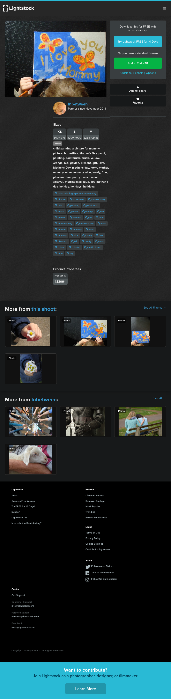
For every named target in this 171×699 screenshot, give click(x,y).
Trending (90, 512)
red (100, 211)
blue (59, 253)
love (100, 217)
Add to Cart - (138, 63)
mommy (61, 235)
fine (99, 235)
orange (87, 211)
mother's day (96, 199)
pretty (86, 241)
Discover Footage (95, 501)
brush (59, 211)
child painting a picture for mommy (75, 193)
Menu (164, 8)
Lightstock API (19, 517)
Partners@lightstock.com (25, 616)
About (15, 495)
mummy (76, 229)
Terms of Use (93, 533)
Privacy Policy (93, 538)
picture (60, 199)
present (75, 217)
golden (60, 217)
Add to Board (138, 89)
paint (59, 205)
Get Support (18, 595)
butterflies (77, 199)
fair (74, 241)
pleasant (61, 241)
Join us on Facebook (102, 572)
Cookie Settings (94, 544)
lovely (87, 235)
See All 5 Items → (154, 308)
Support (16, 512)
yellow (73, 211)
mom (102, 223)
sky (70, 253)
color (99, 241)
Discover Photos (95, 495)
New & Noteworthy (96, 517)
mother (60, 229)
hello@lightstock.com (23, 627)
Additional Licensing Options (138, 73)
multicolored (92, 247)
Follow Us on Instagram (104, 579)
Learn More (85, 689)
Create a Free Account (24, 501)
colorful (74, 247)
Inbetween (78, 104)
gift (88, 217)
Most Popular (93, 506)
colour (60, 247)
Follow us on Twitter (102, 566)
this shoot (43, 309)
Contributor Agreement (98, 549)
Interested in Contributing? (27, 523)
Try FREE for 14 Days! (23, 506)
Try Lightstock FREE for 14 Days (138, 41)
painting (73, 205)
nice (74, 235)
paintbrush (90, 205)
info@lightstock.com (23, 606)
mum (90, 229)
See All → (160, 398)
